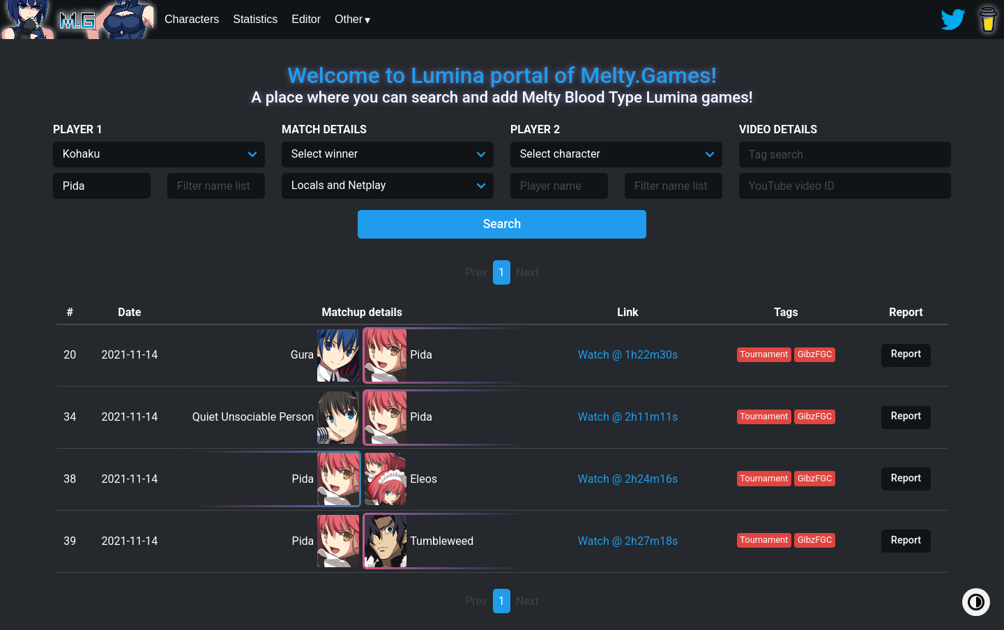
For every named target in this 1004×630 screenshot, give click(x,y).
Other (349, 19)
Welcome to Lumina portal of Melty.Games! (502, 75)
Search (502, 224)
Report (906, 354)
